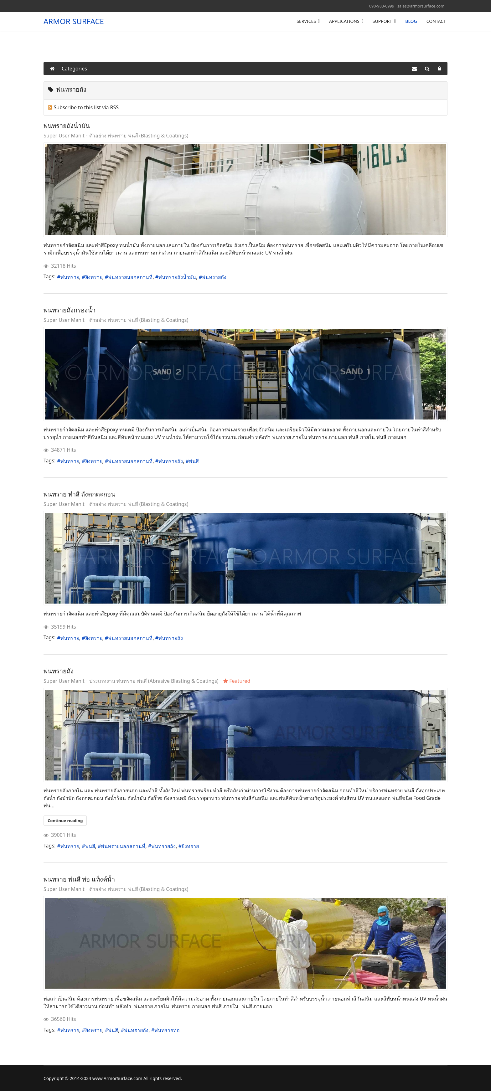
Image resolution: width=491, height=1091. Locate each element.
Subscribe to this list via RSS (86, 107)
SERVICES (306, 21)
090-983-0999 (381, 6)
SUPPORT (382, 21)
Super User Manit (64, 135)
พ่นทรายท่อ (167, 1030)
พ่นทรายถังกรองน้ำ (70, 310)
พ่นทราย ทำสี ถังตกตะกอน (79, 494)
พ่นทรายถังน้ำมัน (67, 125)
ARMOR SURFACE (74, 21)
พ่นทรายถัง (214, 277)
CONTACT (436, 21)
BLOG (411, 21)
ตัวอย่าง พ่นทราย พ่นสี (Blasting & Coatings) (138, 135)
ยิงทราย (93, 277)
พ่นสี (194, 461)
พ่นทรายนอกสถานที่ (130, 277)
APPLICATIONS (344, 21)
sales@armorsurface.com (420, 6)
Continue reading (65, 820)
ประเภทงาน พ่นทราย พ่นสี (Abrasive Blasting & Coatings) (153, 680)
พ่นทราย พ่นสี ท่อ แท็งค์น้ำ (79, 879)
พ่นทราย (69, 277)
